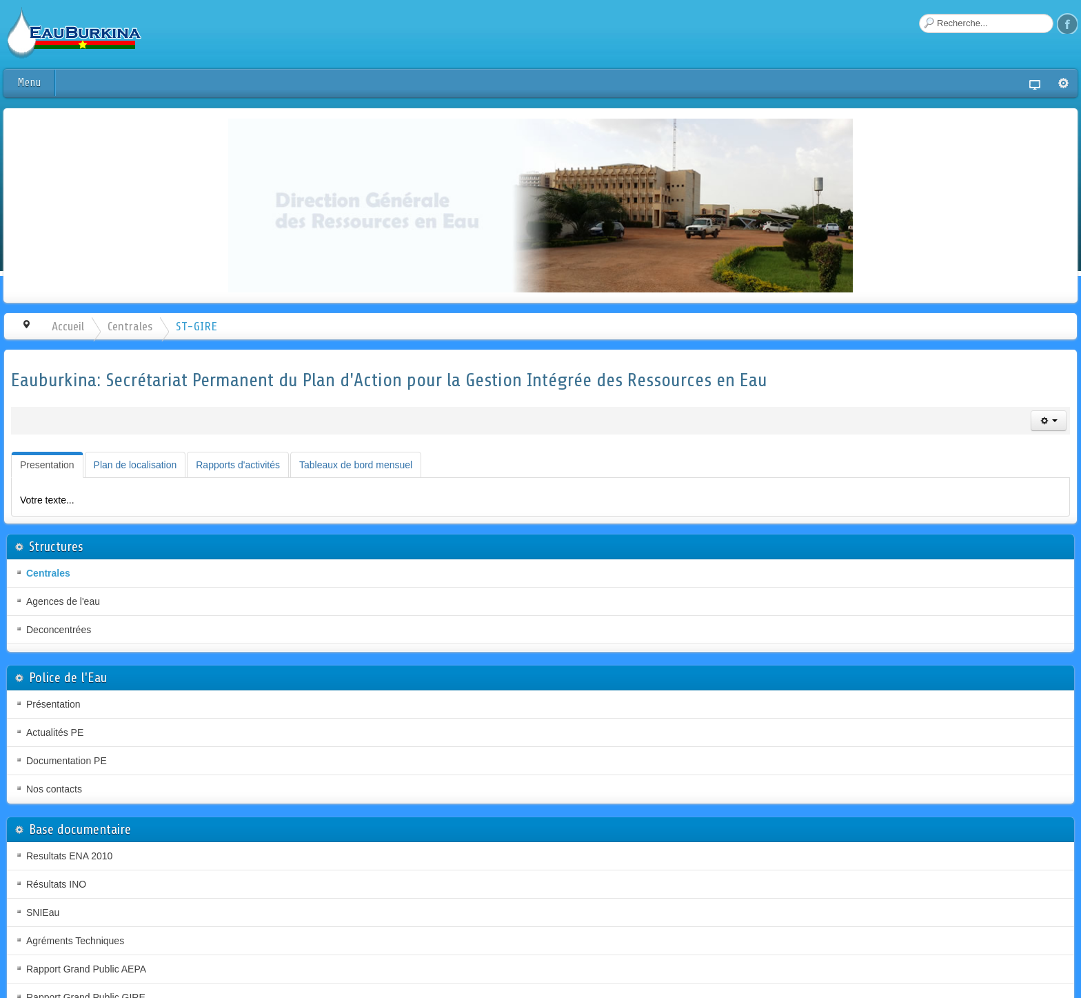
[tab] (47, 465)
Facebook (1067, 23)
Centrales (130, 326)
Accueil (68, 326)
